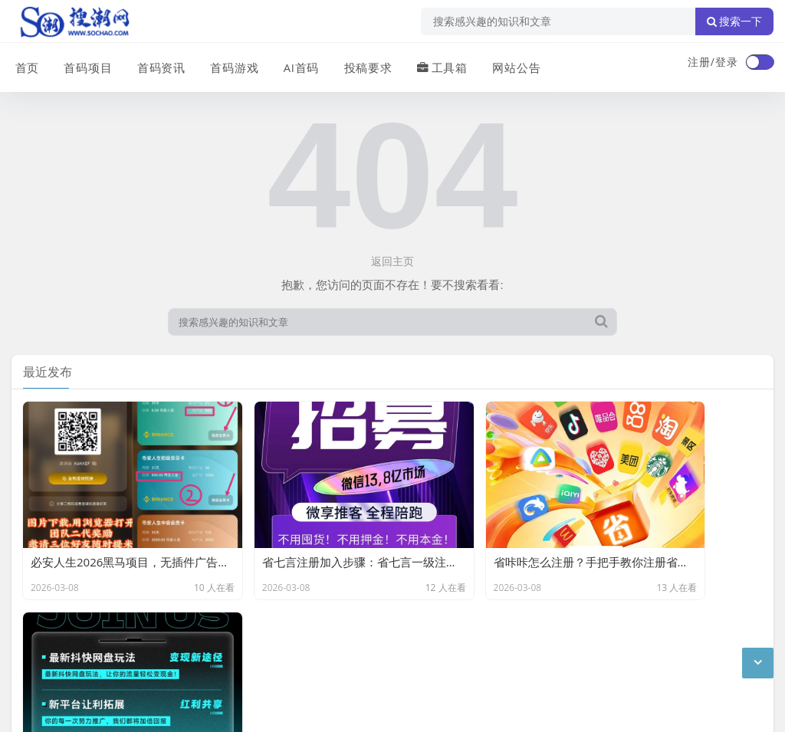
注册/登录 (713, 61)
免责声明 (149, 629)
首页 (23, 63)
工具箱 (432, 63)
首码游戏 (227, 63)
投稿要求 (359, 63)
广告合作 (32, 629)
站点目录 (207, 629)
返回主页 (392, 261)
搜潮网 (111, 669)
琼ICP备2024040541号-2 (73, 708)
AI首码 (293, 63)
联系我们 (91, 629)
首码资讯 (155, 63)
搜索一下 (734, 21)
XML (255, 629)
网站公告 (505, 63)
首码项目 (83, 63)
